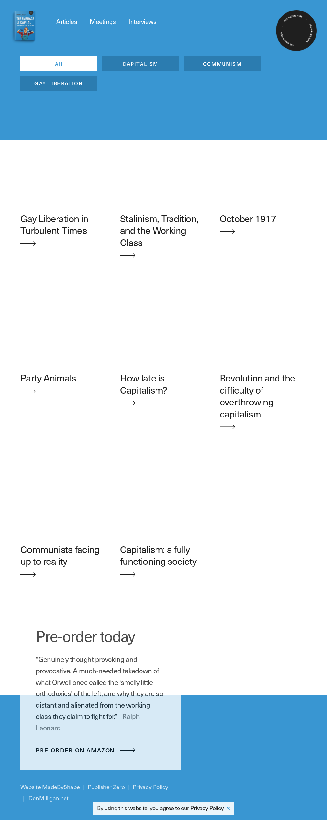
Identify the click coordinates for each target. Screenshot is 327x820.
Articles (66, 21)
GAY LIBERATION (58, 83)
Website (50, 786)
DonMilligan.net (48, 798)
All (59, 64)
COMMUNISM (222, 64)
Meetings (103, 21)
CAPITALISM (140, 64)
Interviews (142, 21)
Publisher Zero (106, 786)
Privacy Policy (207, 807)
